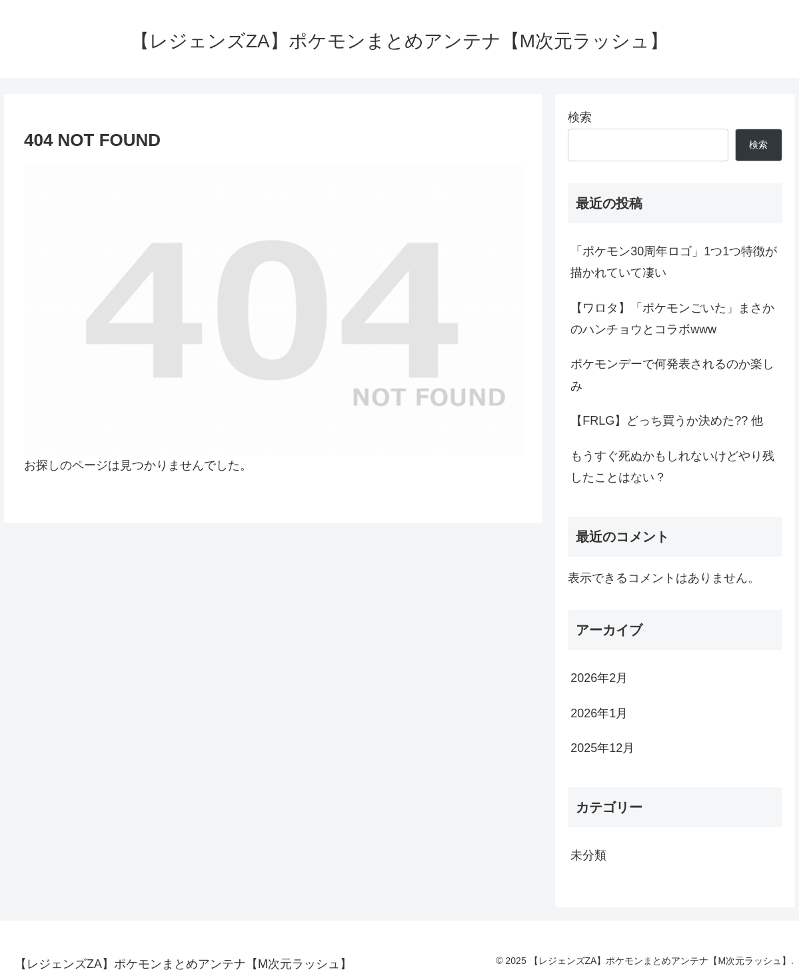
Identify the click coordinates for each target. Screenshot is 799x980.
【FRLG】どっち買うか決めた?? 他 (666, 420)
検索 (580, 117)
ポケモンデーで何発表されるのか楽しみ (672, 374)
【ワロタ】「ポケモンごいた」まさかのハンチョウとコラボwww (672, 318)
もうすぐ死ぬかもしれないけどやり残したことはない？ (672, 466)
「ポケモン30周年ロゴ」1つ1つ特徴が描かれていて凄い (673, 262)
